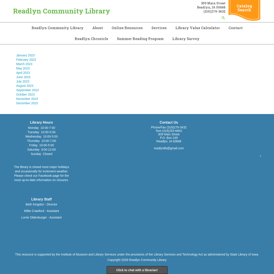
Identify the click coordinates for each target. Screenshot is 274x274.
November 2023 (27, 99)
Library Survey (186, 38)
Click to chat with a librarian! (137, 270)
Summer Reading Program (140, 38)
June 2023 (23, 77)
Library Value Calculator (197, 27)
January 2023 (25, 55)
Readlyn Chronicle (91, 38)
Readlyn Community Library (61, 10)
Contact (236, 27)
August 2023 (25, 85)
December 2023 (27, 103)
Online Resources (127, 27)
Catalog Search (244, 7)
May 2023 (23, 68)
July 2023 (22, 81)
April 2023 (23, 72)
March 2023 (24, 64)
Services (159, 27)
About (97, 27)
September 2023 (27, 90)
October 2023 (25, 94)
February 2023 (26, 59)
